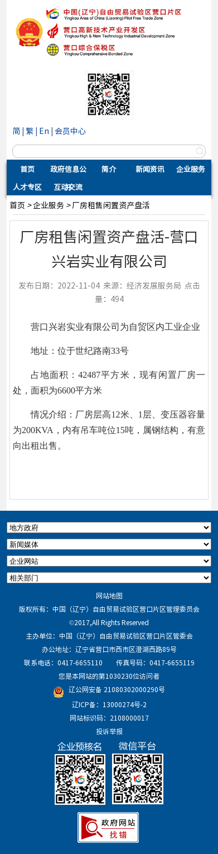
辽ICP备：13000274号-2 (109, 704)
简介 (108, 169)
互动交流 (68, 186)
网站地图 (109, 596)
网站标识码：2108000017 (109, 718)
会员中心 (70, 130)
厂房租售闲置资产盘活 (111, 204)
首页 (27, 169)
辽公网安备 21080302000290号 (117, 689)
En (44, 130)
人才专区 (27, 186)
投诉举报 (109, 731)
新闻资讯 (149, 169)
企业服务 (190, 169)
